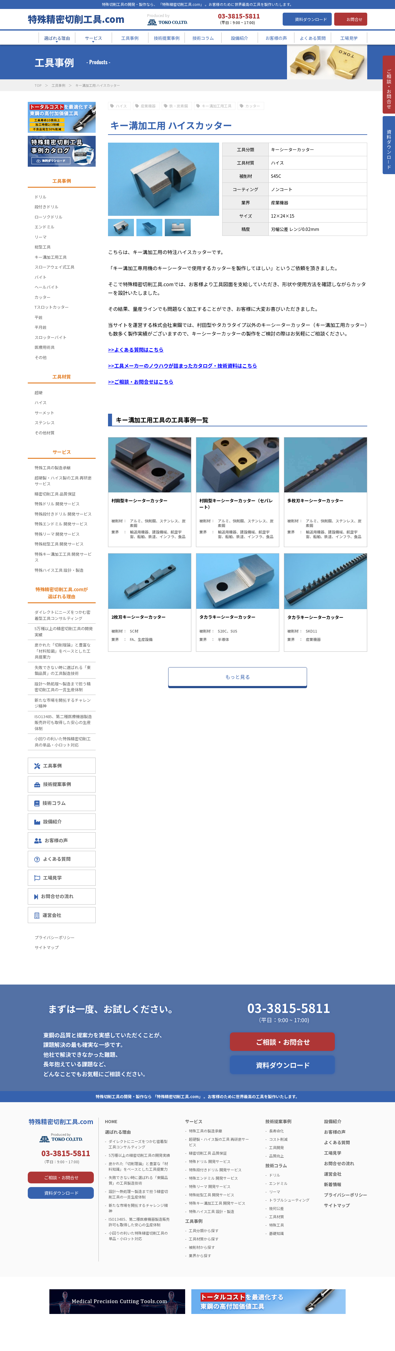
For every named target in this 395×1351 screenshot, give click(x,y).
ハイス (121, 105)
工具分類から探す (203, 1230)
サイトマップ (47, 947)
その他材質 (45, 433)
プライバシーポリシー (55, 937)
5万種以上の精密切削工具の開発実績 (64, 631)
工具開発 (276, 1147)
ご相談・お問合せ (283, 1042)
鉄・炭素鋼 (178, 105)
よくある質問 (52, 858)
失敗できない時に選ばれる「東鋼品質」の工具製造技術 (63, 670)
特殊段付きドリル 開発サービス (63, 514)
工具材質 (276, 1216)
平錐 (39, 317)
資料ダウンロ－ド (388, 157)
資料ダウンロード (311, 19)
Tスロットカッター (52, 307)
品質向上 (276, 1155)
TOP (38, 85)
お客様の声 (51, 840)
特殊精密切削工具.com (76, 19)
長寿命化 (276, 1130)
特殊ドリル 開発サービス (57, 504)
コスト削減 (278, 1139)
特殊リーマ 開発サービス (57, 534)
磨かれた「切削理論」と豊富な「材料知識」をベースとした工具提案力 (63, 651)
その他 (41, 357)
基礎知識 (276, 1233)
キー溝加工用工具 (216, 105)
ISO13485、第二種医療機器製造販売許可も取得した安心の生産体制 (63, 722)
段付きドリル (47, 207)
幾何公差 (276, 1208)
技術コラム (50, 803)
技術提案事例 (52, 784)
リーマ (41, 237)
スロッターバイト (51, 337)
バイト (41, 277)
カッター (252, 105)
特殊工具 (276, 1225)
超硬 (39, 392)
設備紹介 (48, 821)
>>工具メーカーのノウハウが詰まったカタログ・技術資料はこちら (182, 365)
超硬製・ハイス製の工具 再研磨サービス (63, 481)
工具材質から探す (203, 1238)
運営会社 (47, 915)
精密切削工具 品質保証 (55, 494)
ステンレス (45, 422)
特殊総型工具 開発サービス (59, 544)
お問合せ (355, 19)
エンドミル (45, 227)
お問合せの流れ (53, 896)
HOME (111, 1121)
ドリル (41, 197)
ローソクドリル (49, 217)
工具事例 (58, 85)
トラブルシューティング (289, 1200)
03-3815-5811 (289, 1008)
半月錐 (41, 327)
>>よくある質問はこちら (136, 349)
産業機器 (148, 105)
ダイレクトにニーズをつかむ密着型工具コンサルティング (62, 615)
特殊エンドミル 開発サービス (61, 524)
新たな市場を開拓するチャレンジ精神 (63, 703)
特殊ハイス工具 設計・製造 (59, 570)
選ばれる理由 (118, 1132)
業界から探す (200, 1255)
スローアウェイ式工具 (54, 267)
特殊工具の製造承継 (53, 468)
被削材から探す (202, 1247)
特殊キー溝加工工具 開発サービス (63, 557)
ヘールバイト (47, 287)
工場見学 (48, 877)
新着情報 (332, 1184)
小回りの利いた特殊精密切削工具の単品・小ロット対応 (63, 742)
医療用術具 (45, 347)
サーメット (44, 413)
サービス (193, 1121)
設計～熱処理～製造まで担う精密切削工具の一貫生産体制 (63, 687)
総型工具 (43, 247)
